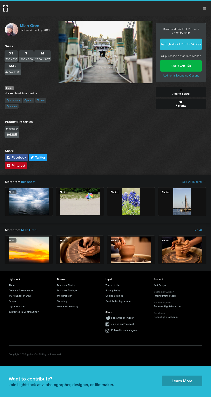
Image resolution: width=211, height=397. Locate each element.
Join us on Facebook (122, 324)
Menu (204, 8)
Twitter (38, 157)
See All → (199, 230)
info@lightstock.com (165, 295)
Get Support (161, 285)
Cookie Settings (114, 295)
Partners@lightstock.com (167, 306)
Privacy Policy (113, 290)
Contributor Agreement (118, 301)
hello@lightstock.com (166, 317)
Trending (62, 301)
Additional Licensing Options (181, 75)
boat (41, 100)
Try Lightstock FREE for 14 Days (181, 44)
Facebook (16, 157)
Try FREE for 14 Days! (20, 295)
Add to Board (181, 92)
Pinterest (16, 165)
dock (29, 100)
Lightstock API (17, 306)
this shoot (28, 181)
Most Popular (64, 295)
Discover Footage (67, 290)
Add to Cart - (181, 66)
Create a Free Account (21, 290)
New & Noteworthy (67, 306)
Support (13, 301)
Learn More (182, 381)
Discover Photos (66, 285)
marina (12, 106)
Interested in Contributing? (24, 311)
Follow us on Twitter (122, 317)
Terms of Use (113, 285)
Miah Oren (29, 25)
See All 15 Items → (194, 182)
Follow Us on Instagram (124, 330)
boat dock (13, 100)
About (12, 285)
